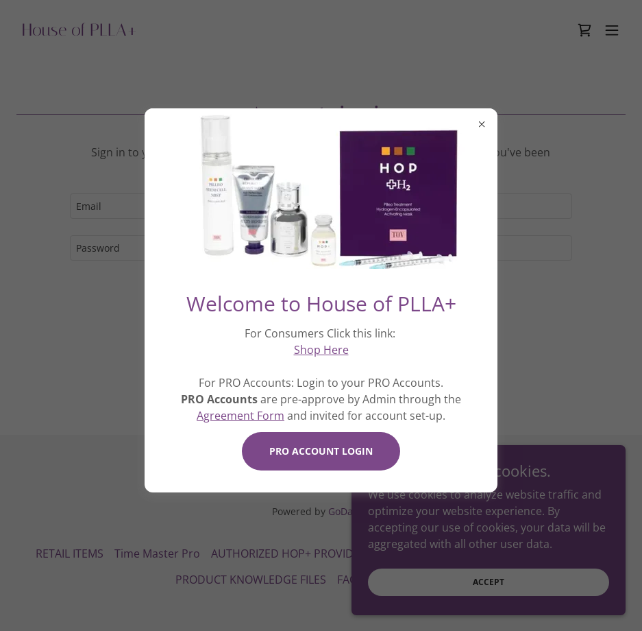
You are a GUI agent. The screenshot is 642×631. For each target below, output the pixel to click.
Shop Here (321, 349)
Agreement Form (240, 415)
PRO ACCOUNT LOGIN (321, 450)
